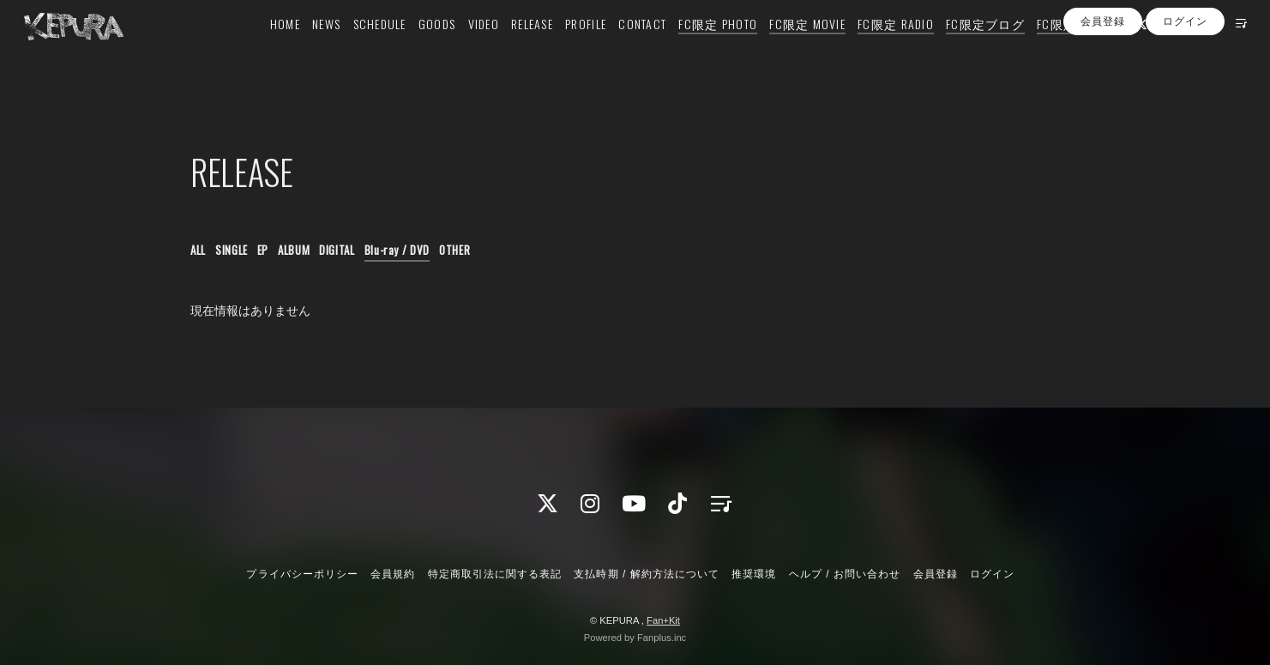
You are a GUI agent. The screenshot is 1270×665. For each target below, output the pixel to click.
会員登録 (1102, 80)
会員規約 (392, 574)
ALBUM (294, 249)
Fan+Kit (663, 620)
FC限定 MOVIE (782, 48)
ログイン (1185, 80)
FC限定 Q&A (1045, 48)
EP (262, 249)
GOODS (412, 48)
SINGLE (231, 249)
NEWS (301, 48)
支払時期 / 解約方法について (646, 574)
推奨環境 (753, 574)
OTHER (454, 249)
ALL (198, 249)
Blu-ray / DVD (397, 249)
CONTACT (617, 48)
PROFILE (560, 48)
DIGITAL (337, 249)
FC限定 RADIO (871, 48)
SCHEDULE (355, 48)
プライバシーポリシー (302, 574)
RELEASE (507, 48)
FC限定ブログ (960, 48)
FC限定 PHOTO (692, 48)
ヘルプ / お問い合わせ (844, 574)
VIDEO (457, 48)
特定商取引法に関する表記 (495, 574)
